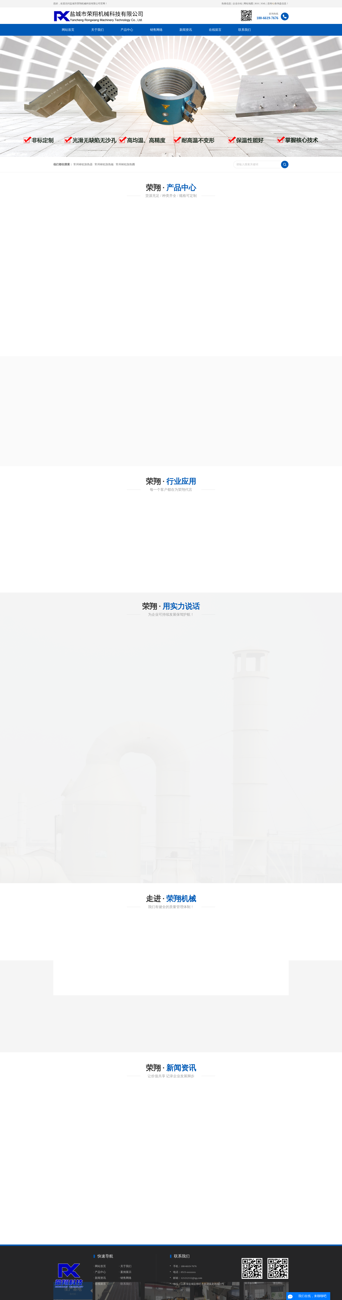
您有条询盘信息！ (278, 3)
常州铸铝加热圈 (125, 164)
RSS (257, 3)
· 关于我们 (125, 1266)
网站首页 (68, 29)
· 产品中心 (100, 1272)
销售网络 (156, 29)
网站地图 (248, 3)
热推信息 (226, 3)
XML (263, 3)
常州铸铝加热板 (104, 164)
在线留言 (215, 29)
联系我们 (244, 29)
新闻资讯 (185, 29)
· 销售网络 (125, 1277)
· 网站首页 (100, 1266)
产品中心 (127, 29)
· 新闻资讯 (100, 1277)
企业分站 (237, 3)
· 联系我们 (125, 1283)
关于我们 (97, 29)
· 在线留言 (100, 1283)
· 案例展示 (125, 1272)
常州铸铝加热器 (83, 164)
